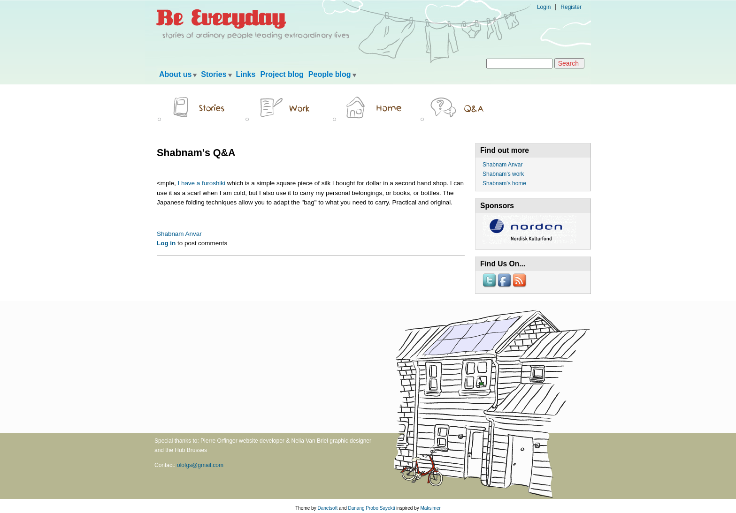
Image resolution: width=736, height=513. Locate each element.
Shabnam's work (503, 174)
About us (175, 74)
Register (571, 7)
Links (246, 74)
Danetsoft (327, 508)
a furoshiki (211, 183)
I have (186, 183)
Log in (166, 243)
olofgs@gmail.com (200, 465)
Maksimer (430, 508)
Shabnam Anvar (179, 233)
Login (544, 7)
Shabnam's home (504, 183)
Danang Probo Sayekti (371, 508)
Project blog (281, 74)
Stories (213, 74)
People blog (329, 74)
